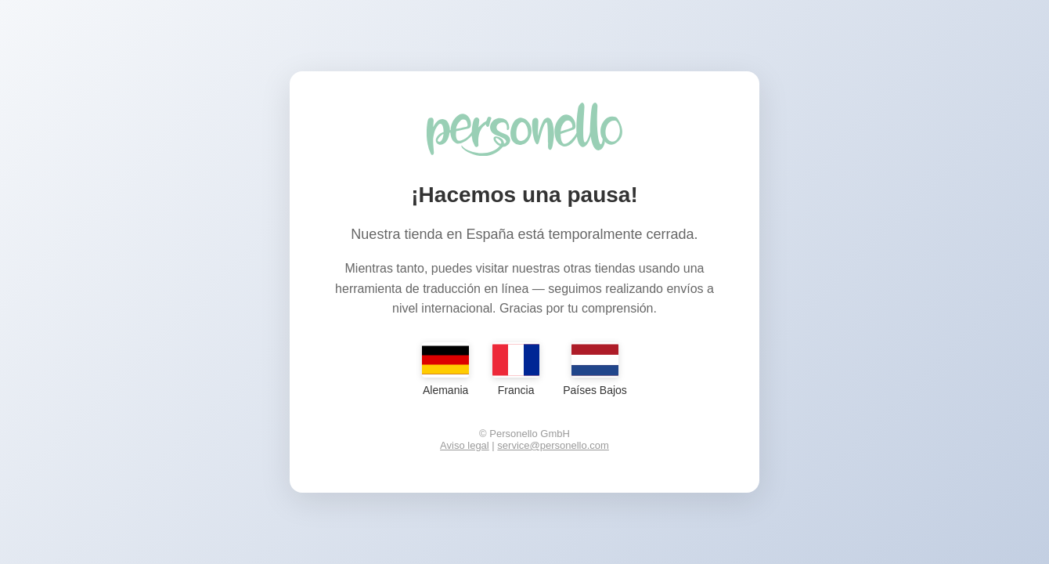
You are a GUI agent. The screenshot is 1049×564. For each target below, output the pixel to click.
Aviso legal (464, 445)
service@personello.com (553, 445)
